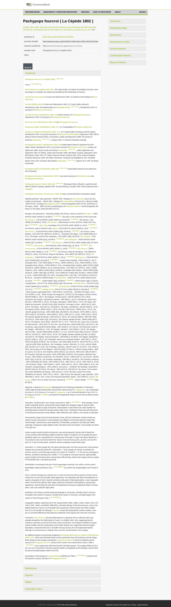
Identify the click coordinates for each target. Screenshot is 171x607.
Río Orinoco (30, 220)
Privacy (133, 605)
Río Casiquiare (71, 239)
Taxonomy (115, 21)
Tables (28, 582)
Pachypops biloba (63, 107)
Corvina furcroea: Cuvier (35, 97)
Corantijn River (60, 278)
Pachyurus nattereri (82, 127)
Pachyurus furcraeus (43, 110)
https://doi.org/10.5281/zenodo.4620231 (58, 37)
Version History (118, 49)
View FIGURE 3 (35, 84)
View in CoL (60, 78)
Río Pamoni (80, 257)
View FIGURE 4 (55, 497)
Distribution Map (118, 28)
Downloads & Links (120, 42)
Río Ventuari (86, 236)
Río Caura (87, 214)
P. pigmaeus (79, 390)
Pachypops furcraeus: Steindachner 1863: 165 (43, 145)
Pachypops (47, 387)
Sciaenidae (37, 140)
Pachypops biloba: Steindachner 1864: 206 (42, 169)
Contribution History (120, 55)
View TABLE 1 (76, 402)
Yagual (55, 228)
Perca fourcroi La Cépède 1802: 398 (39, 89)
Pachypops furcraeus (80, 115)
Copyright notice (33, 589)
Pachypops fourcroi (42, 543)
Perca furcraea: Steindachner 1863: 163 (40, 122)
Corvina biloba (68, 201)
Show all (27, 67)
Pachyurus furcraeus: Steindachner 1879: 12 (42, 176)
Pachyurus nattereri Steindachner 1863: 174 (42, 132)
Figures (29, 575)
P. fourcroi (56, 510)
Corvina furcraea (83, 176)
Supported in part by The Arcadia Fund (118, 605)
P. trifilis (44, 395)
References (31, 568)
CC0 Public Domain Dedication (67, 605)
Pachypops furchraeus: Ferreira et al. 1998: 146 (43, 194)
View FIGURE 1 (59, 467)
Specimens (115, 35)
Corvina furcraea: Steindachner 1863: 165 (41, 115)
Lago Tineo (43, 225)
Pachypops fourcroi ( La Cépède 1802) (40, 79)
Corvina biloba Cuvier (33, 104)
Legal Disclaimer (142, 605)
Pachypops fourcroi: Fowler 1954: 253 (40, 184)
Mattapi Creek (48, 289)
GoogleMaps (57, 216)
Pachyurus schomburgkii (68, 134)
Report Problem (118, 62)
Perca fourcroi (77, 199)
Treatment (30, 73)
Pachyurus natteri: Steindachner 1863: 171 (42, 127)
